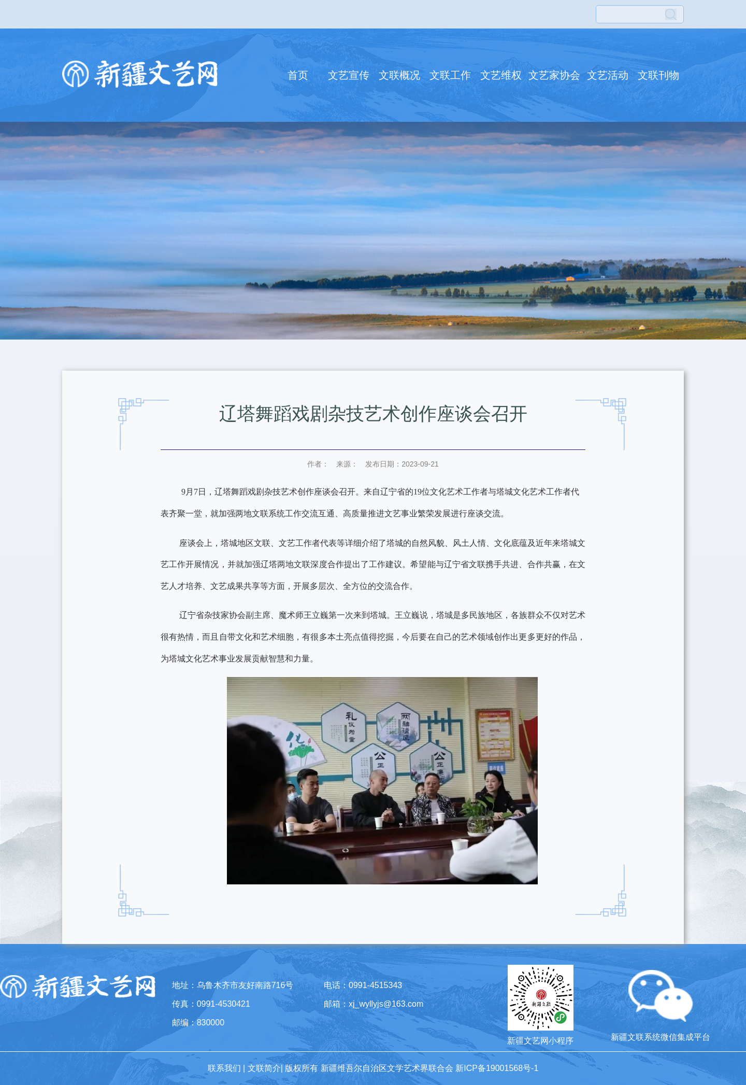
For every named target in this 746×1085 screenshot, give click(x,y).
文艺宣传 (348, 75)
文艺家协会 (554, 75)
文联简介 (264, 1068)
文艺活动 (607, 75)
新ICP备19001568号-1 (496, 1068)
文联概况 (399, 75)
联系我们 (224, 1068)
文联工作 (450, 75)
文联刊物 (658, 75)
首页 (298, 75)
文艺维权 (501, 75)
